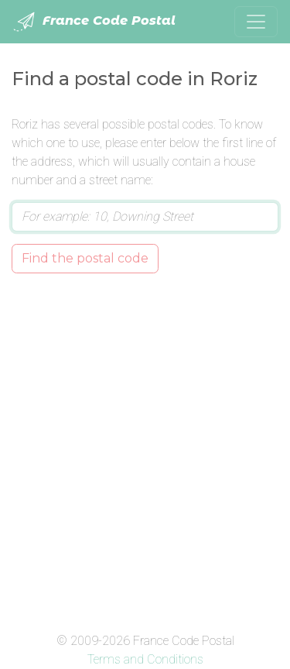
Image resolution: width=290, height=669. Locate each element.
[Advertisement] (145, 449)
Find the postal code (85, 258)
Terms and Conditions (145, 659)
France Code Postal (94, 21)
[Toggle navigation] (256, 21)
